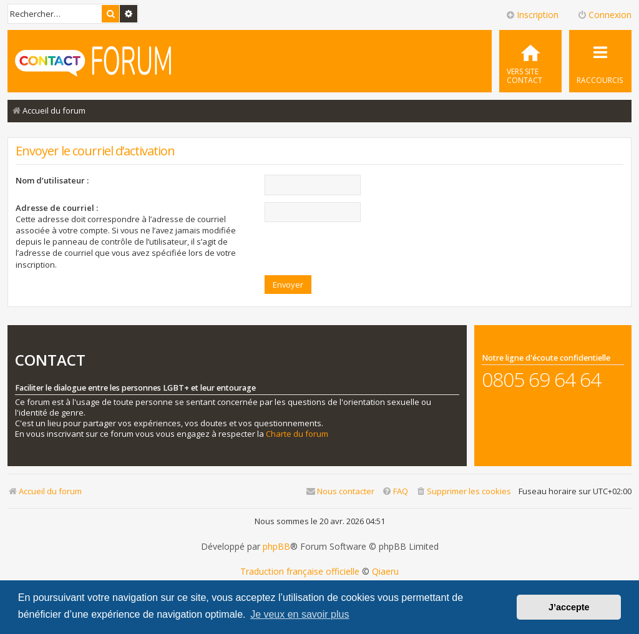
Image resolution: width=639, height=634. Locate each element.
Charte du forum (297, 434)
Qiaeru (385, 571)
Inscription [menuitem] (532, 15)
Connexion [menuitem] (604, 15)
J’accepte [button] (569, 607)
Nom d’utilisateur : (52, 180)
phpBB (276, 546)
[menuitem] (530, 61)
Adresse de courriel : (57, 207)
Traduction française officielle (299, 571)
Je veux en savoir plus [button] (299, 614)
